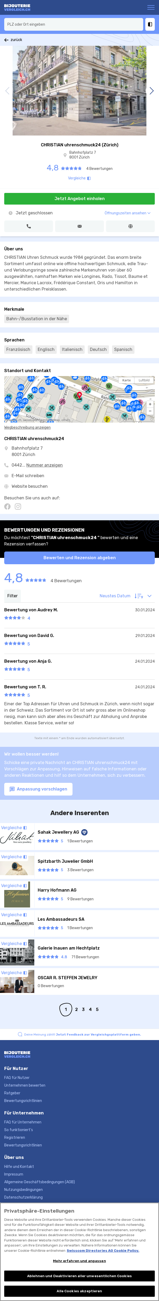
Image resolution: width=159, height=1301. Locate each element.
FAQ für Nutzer (17, 1078)
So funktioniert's (18, 1130)
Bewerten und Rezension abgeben (80, 557)
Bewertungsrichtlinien (23, 1101)
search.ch (15, 420)
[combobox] (73, 24)
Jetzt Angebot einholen (80, 198)
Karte (126, 380)
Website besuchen (30, 486)
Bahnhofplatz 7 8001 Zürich (82, 155)
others (65, 420)
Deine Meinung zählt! (82, 1034)
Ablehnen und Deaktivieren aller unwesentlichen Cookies (79, 1277)
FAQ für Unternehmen (22, 1122)
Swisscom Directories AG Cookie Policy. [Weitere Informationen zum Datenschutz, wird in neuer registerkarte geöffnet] (103, 1251)
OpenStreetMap (49, 420)
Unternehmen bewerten (24, 1085)
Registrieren (14, 1137)
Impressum (13, 1174)
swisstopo (30, 420)
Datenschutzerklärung (23, 1197)
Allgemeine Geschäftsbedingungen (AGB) (39, 1182)
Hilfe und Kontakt (19, 1166)
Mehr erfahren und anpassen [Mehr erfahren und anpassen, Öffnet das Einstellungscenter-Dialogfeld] (79, 1262)
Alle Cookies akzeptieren (79, 1292)
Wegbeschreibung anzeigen (27, 427)
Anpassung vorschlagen (38, 789)
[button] (150, 404)
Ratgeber (12, 1093)
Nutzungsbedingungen (23, 1189)
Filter (12, 595)
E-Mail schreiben (28, 475)
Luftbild (144, 380)
